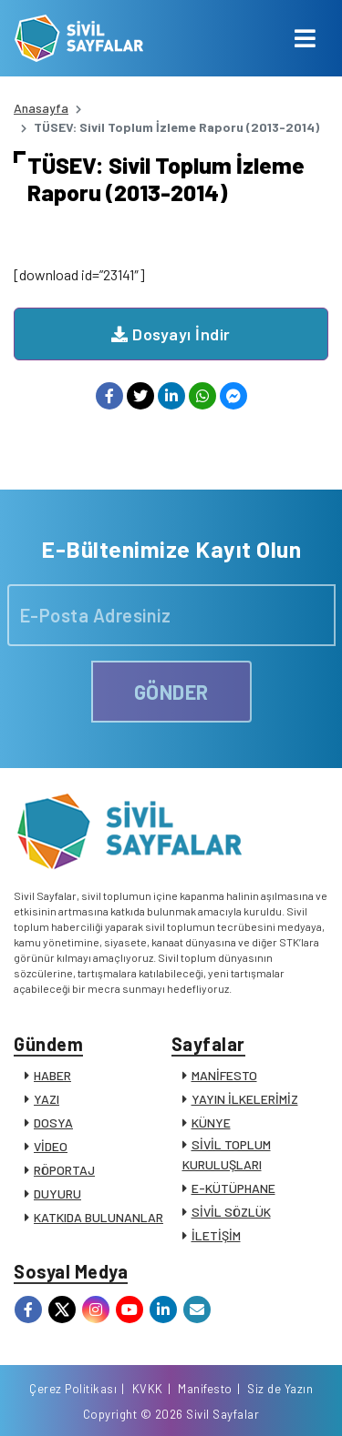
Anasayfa (41, 108)
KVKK (147, 1388)
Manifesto (205, 1388)
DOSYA (53, 1122)
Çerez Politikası (73, 1388)
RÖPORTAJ (64, 1170)
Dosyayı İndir (171, 334)
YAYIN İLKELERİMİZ (245, 1099)
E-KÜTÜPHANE (233, 1188)
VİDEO (50, 1146)
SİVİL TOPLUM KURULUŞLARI (226, 1154)
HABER (52, 1075)
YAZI (46, 1099)
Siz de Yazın (280, 1388)
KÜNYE (211, 1122)
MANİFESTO (224, 1075)
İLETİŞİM (216, 1235)
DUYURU (57, 1193)
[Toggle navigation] (305, 38)
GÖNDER (171, 691)
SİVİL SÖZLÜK (231, 1211)
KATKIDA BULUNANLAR (98, 1217)
